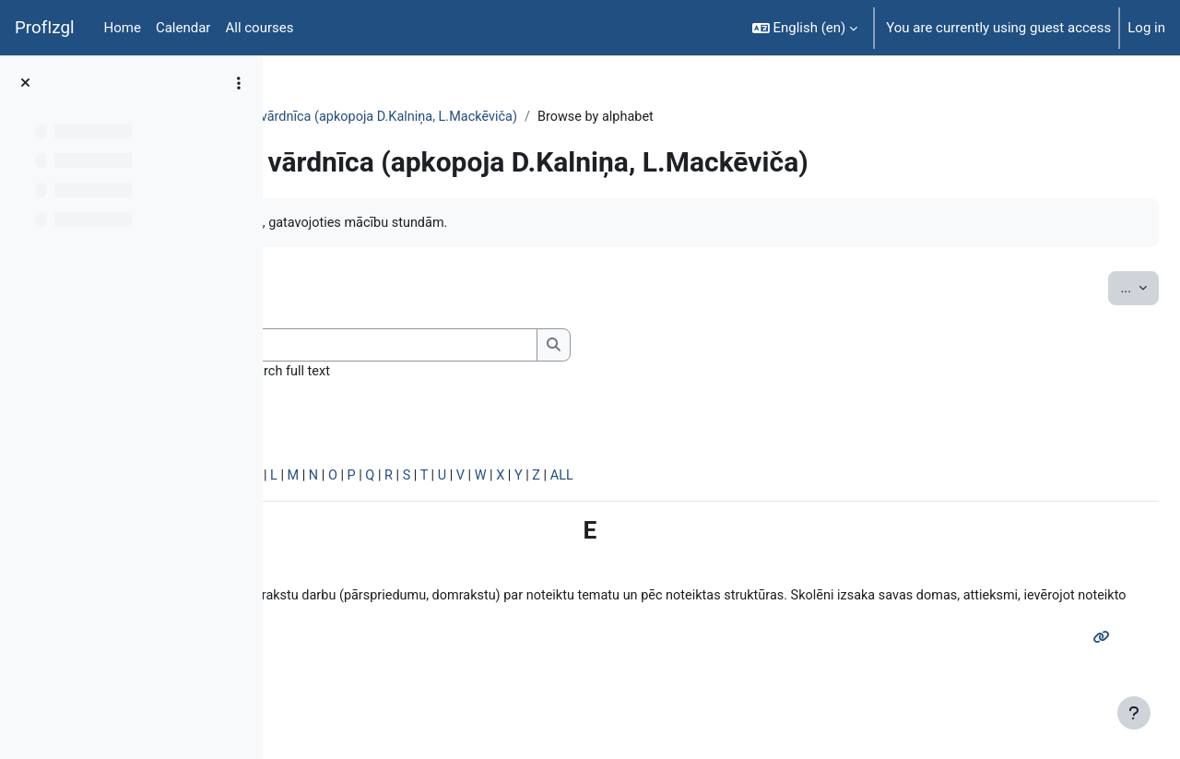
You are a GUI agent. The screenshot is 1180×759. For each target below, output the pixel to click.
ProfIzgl (45, 28)
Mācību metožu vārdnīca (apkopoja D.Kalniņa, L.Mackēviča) (629, 117)
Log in (1146, 27)
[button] (805, 27)
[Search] (652, 347)
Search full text (565, 373)
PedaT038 (330, 117)
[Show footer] (1133, 712)
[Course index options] (238, 83)
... (1095, 288)
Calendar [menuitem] (183, 27)
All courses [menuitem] (259, 27)
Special (321, 479)
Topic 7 (404, 117)
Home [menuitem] (122, 27)
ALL (859, 479)
